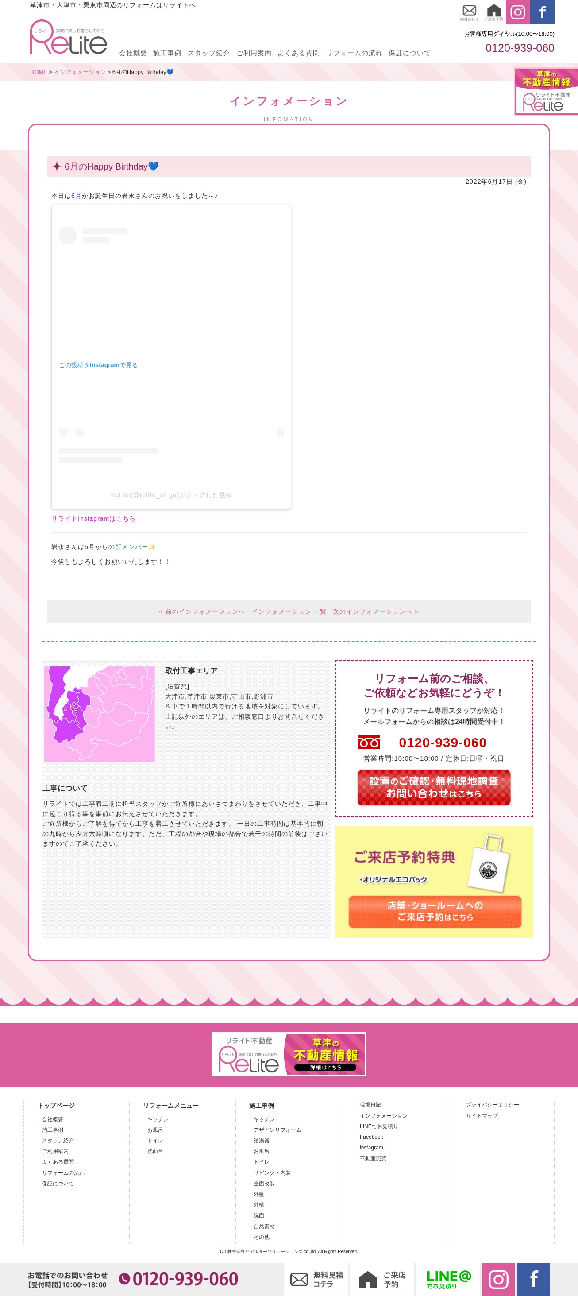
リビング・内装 (272, 1174)
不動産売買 (373, 1159)
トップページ (56, 1106)
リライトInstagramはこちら (93, 518)
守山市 (241, 697)
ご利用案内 (254, 53)
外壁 (259, 1195)
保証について (410, 53)
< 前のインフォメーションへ (201, 611)
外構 (259, 1206)
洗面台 (155, 1152)
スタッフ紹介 (209, 53)
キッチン (158, 1120)
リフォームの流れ (354, 53)
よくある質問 (298, 53)
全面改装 (264, 1184)
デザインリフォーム (277, 1131)
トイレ (155, 1141)
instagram (371, 1148)
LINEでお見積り (379, 1127)
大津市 (175, 697)
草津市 (197, 697)
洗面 (259, 1216)
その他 (262, 1238)
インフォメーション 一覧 (289, 611)
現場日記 (370, 1106)
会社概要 (133, 53)
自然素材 (264, 1227)
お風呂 (155, 1131)
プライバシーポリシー (492, 1106)
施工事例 (167, 53)
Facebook (371, 1138)
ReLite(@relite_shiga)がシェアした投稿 (171, 495)
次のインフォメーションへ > (377, 611)
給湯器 (262, 1141)
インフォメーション (384, 1117)
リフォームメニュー (171, 1106)
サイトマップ (482, 1117)
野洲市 (264, 697)
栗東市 (219, 697)
